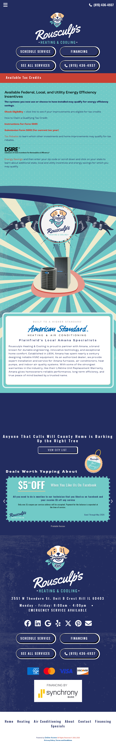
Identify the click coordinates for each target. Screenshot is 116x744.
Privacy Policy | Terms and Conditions (58, 740)
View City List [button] (57, 450)
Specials (58, 726)
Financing (79, 51)
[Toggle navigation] (5, 5)
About (70, 721)
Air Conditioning (47, 721)
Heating (23, 721)
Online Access (51, 738)
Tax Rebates (12, 136)
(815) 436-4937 (104, 5)
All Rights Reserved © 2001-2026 (68, 738)
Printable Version (58, 526)
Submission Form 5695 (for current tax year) (32, 130)
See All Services (35, 65)
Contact (85, 721)
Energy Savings (14, 159)
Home (9, 721)
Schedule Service (35, 51)
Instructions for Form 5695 (21, 124)
